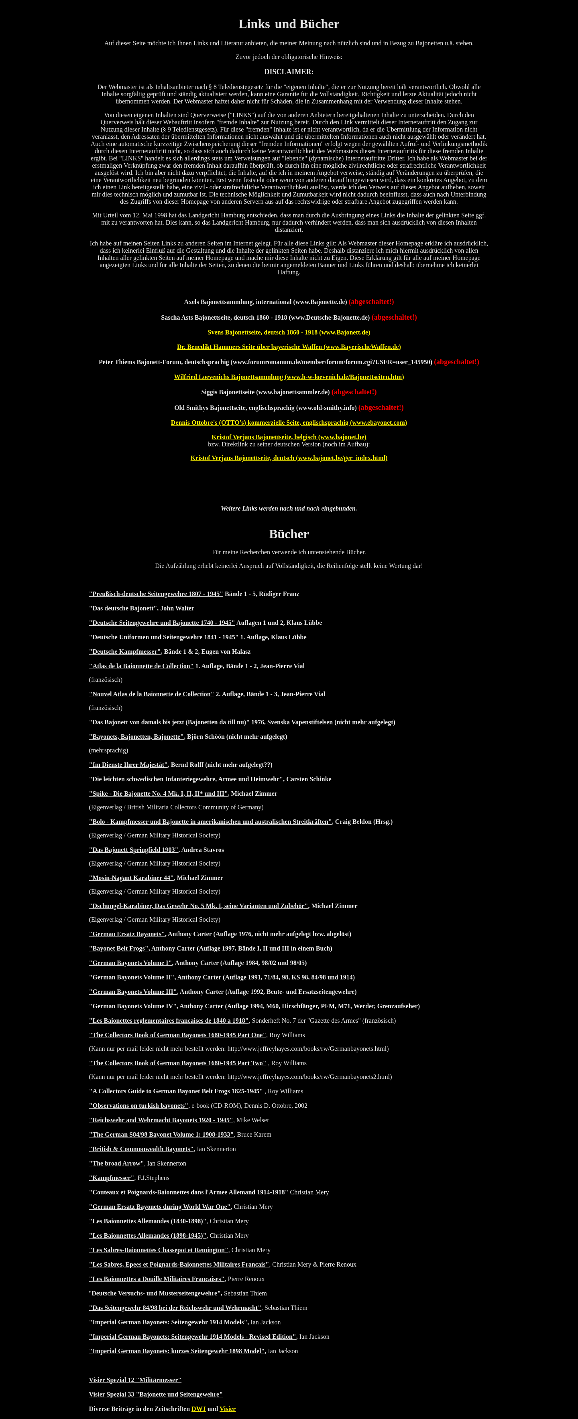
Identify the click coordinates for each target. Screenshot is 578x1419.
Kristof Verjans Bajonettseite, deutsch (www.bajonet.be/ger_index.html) (289, 457)
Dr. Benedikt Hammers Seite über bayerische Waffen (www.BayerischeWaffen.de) (289, 346)
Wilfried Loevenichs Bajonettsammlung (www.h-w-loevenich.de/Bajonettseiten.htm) (289, 376)
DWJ (198, 1408)
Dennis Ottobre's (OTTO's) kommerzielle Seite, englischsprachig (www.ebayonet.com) (289, 422)
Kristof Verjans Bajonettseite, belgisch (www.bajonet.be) (289, 437)
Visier (228, 1408)
